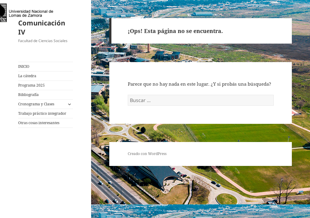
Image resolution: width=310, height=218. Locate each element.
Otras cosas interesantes (38, 122)
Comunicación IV (41, 27)
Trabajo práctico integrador (42, 113)
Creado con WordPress (147, 153)
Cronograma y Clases (36, 104)
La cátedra (27, 75)
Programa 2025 (31, 85)
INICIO (23, 66)
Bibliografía (28, 94)
